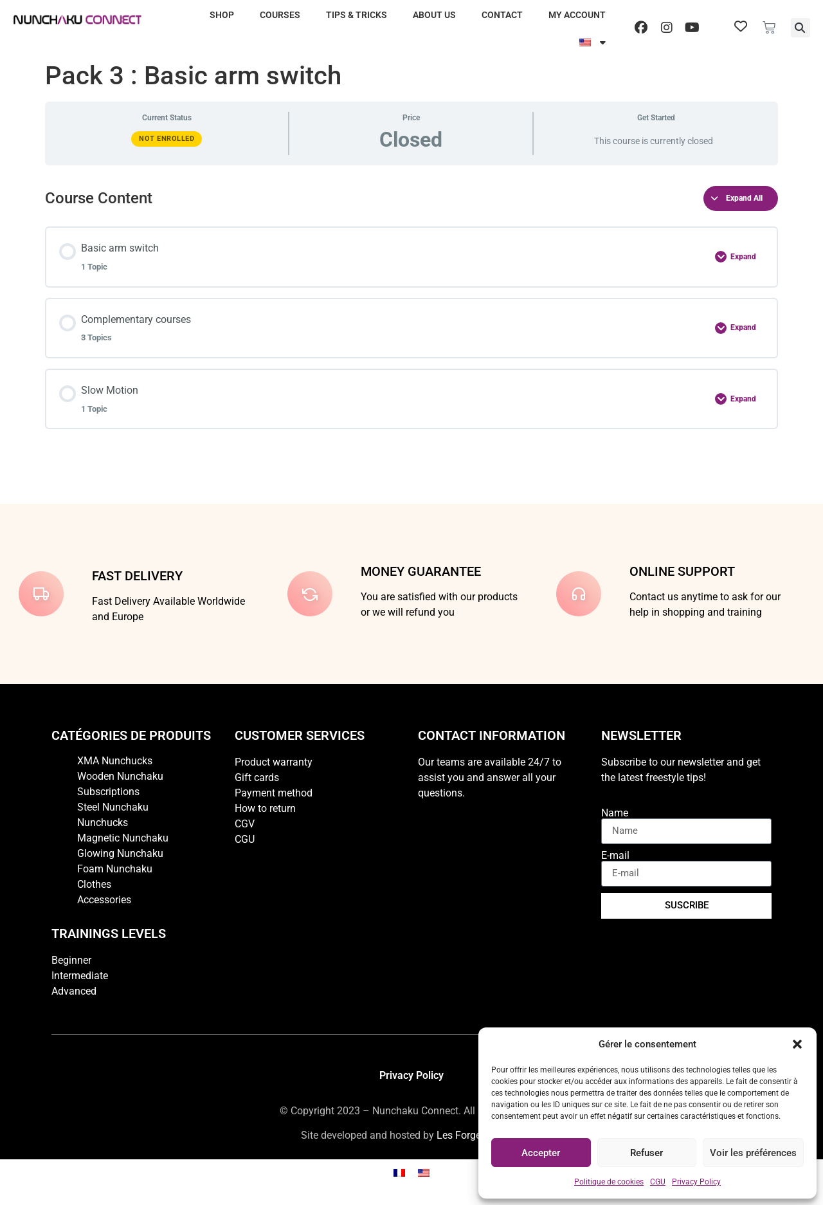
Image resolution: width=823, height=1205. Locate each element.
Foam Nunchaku (114, 869)
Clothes (94, 884)
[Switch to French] (399, 1173)
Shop (222, 15)
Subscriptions (108, 792)
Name (614, 813)
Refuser (646, 1153)
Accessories (104, 900)
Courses (280, 15)
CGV (245, 824)
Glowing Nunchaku (120, 853)
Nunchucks (102, 822)
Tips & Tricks (356, 15)
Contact (502, 15)
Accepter (540, 1153)
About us (434, 15)
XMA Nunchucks (114, 761)
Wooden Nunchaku (120, 776)
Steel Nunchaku (113, 807)
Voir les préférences (753, 1153)
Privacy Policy (696, 1181)
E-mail (615, 856)
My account (577, 15)
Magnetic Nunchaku (122, 838)
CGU (657, 1181)
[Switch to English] (424, 1173)
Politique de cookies (609, 1181)
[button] (797, 1044)
